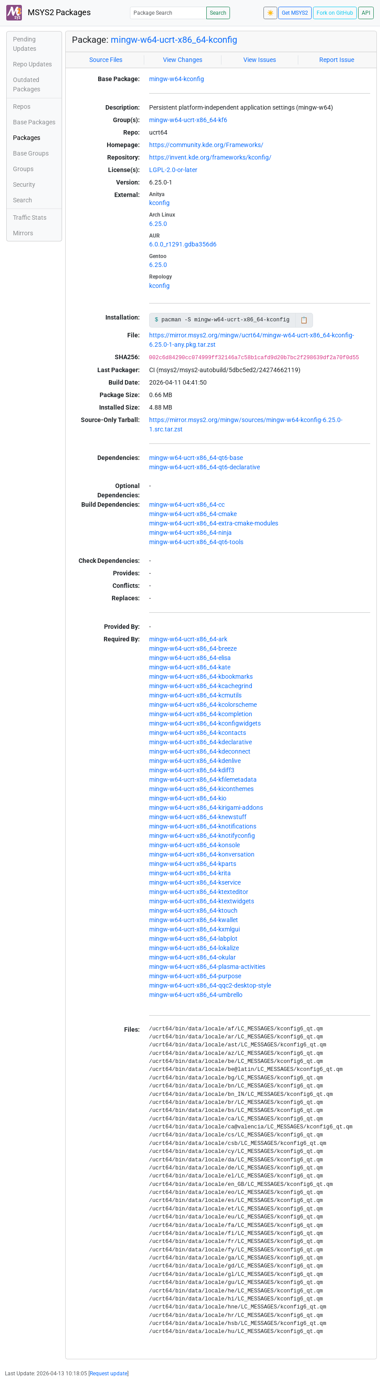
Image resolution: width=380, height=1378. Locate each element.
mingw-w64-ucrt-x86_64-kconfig (174, 39)
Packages (26, 137)
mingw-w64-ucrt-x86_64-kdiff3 (191, 770)
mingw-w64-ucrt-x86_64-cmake (193, 513)
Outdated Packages (26, 84)
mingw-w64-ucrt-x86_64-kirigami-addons (206, 807)
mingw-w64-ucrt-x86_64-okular (192, 957)
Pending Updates (24, 44)
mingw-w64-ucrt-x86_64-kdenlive (195, 760)
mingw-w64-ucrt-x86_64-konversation (202, 854)
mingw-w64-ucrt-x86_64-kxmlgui (194, 929)
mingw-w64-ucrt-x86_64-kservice (195, 882)
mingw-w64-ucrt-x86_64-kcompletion (200, 714)
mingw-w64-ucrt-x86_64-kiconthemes (201, 788)
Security (24, 184)
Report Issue (336, 59)
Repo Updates (32, 64)
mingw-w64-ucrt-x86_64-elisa (190, 657)
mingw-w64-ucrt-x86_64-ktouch (193, 910)
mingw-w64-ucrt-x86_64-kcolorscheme (203, 704)
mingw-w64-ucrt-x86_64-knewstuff (197, 816)
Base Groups (31, 153)
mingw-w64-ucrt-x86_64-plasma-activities (207, 966)
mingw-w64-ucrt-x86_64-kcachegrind (200, 685)
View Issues (259, 59)
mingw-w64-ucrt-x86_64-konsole (194, 845)
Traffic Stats (29, 217)
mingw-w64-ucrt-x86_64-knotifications (202, 826)
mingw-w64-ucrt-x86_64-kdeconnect (200, 751)
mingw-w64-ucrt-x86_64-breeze (193, 648)
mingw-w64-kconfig (176, 78)
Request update (108, 1373)
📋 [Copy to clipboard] (304, 320)
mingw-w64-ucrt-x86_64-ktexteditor (198, 891)
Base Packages (34, 122)
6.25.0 (158, 223)
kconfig (159, 202)
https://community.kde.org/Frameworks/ (206, 144)
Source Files (105, 59)
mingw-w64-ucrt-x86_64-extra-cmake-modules (213, 523)
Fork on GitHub (335, 13)
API (366, 13)
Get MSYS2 (295, 13)
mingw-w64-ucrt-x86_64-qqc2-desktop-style (210, 985)
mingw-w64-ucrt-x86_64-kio (187, 798)
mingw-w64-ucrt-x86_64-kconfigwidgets (205, 723)
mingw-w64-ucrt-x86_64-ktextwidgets (201, 901)
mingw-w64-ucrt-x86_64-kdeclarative (200, 742)
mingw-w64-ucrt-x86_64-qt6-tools (196, 541)
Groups (23, 168)
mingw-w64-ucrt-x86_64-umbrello (195, 994)
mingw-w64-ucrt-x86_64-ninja (190, 532)
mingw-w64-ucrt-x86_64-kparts (192, 863)
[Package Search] (168, 13)
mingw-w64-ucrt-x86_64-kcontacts (197, 732)
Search (218, 13)
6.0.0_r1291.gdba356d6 (183, 244)
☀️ (270, 13)
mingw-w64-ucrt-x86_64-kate (189, 667)
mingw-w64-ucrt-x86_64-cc (187, 504)
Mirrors (23, 233)
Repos (21, 106)
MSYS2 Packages (48, 13)
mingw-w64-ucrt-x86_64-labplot (193, 938)
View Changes (182, 59)
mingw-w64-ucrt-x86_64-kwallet (193, 919)
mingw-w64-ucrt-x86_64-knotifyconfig (202, 835)
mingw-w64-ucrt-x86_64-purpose (195, 976)
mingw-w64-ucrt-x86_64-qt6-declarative (204, 467)
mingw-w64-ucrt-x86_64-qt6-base (196, 457)
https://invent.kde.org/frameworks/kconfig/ (210, 157)
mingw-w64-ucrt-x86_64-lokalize (194, 947)
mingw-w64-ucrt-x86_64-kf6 (188, 119)
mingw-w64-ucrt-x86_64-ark (188, 639)
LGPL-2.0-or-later (173, 169)
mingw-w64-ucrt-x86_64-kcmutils (195, 695)
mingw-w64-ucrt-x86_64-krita (190, 873)
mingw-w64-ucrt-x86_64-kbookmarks (201, 676)
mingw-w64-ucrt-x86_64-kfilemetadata (203, 779)
